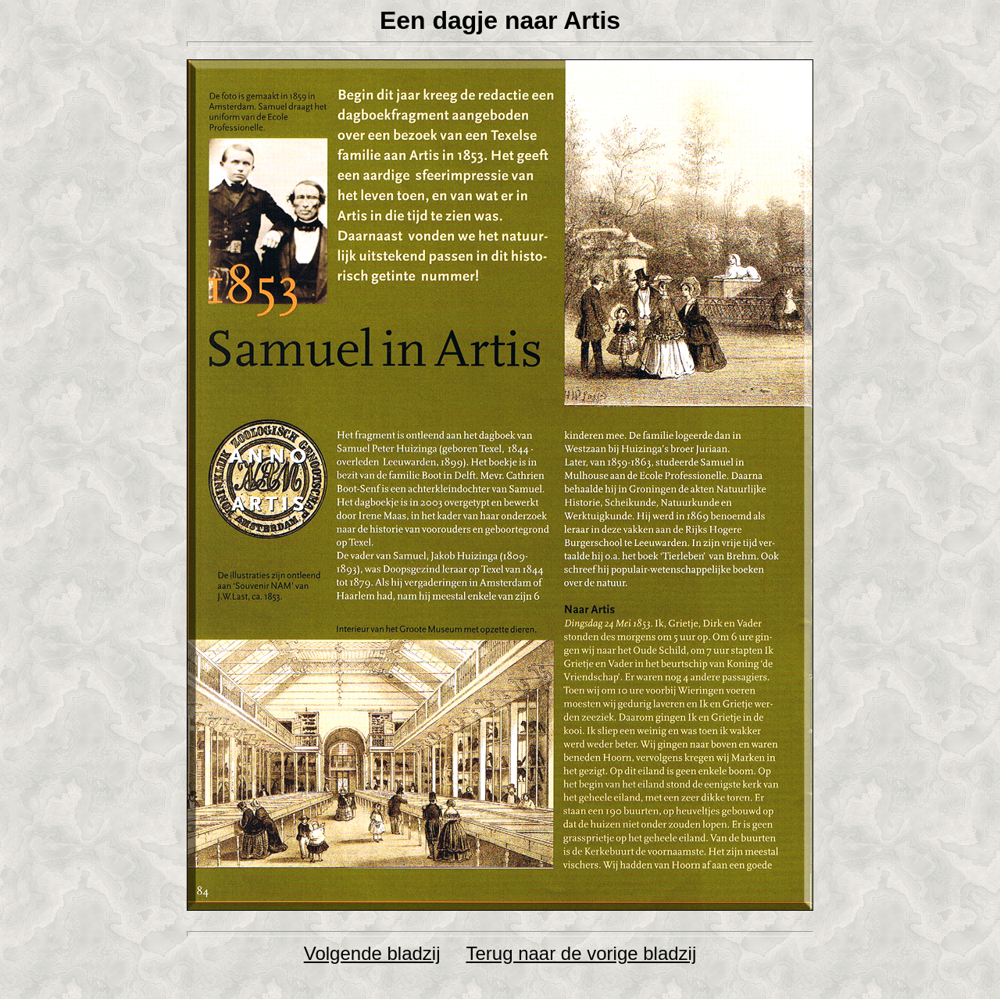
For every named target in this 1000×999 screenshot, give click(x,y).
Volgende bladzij (372, 953)
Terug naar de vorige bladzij (581, 953)
